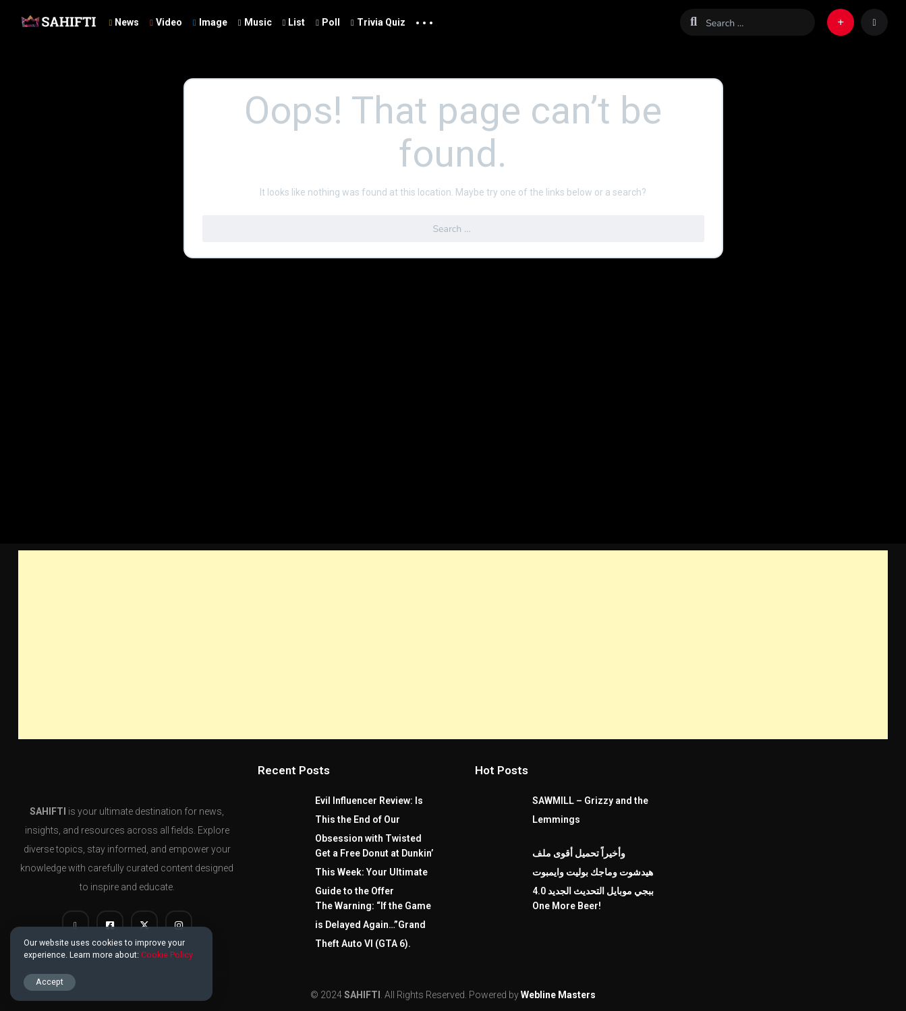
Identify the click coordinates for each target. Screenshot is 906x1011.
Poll (328, 22)
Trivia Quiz (378, 22)
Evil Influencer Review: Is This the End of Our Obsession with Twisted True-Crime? (369, 829)
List (294, 22)
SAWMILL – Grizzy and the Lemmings (590, 810)
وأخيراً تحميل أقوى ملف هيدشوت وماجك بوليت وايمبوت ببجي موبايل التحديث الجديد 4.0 (593, 872)
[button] (840, 22)
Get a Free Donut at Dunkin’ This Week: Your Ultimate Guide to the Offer (374, 872)
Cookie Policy (167, 955)
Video (166, 22)
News (124, 22)
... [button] (424, 19)
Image (210, 22)
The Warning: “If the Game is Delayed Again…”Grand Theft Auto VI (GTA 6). (373, 924)
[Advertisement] (453, 644)
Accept (49, 982)
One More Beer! (566, 905)
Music (255, 22)
